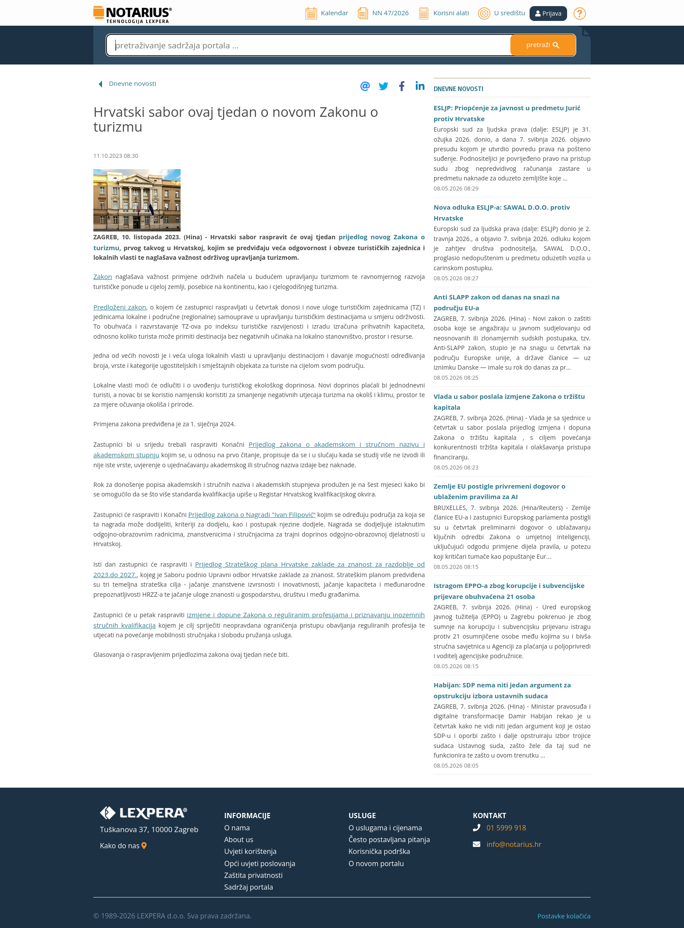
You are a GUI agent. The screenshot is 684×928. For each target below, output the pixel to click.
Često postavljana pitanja (389, 839)
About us (238, 839)
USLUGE (362, 815)
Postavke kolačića (564, 915)
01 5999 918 (506, 828)
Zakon (102, 276)
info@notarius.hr (513, 844)
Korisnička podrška (379, 851)
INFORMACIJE (247, 815)
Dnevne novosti (133, 83)
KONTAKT (489, 815)
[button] (549, 13)
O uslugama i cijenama (385, 828)
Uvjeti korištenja (250, 851)
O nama (237, 828)
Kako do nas (123, 845)
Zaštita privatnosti (253, 875)
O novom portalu (376, 863)
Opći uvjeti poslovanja (259, 863)
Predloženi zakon (119, 307)
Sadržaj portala (248, 887)
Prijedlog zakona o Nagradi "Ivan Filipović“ (252, 514)
